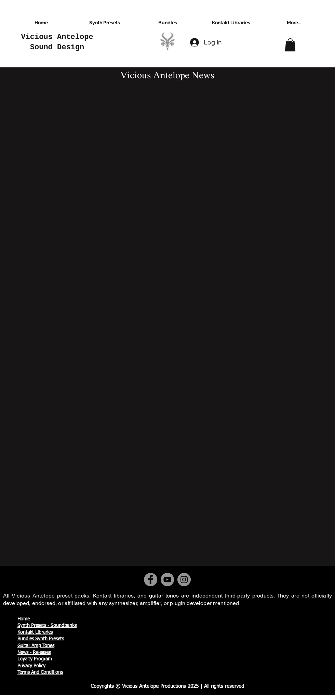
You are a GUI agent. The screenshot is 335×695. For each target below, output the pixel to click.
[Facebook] (150, 579)
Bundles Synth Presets (40, 639)
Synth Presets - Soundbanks (47, 625)
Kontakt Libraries (35, 632)
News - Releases (34, 652)
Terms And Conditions (40, 672)
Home (23, 619)
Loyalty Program (34, 659)
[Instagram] (184, 579)
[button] (290, 44)
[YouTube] (167, 579)
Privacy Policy (31, 666)
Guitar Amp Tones (35, 645)
